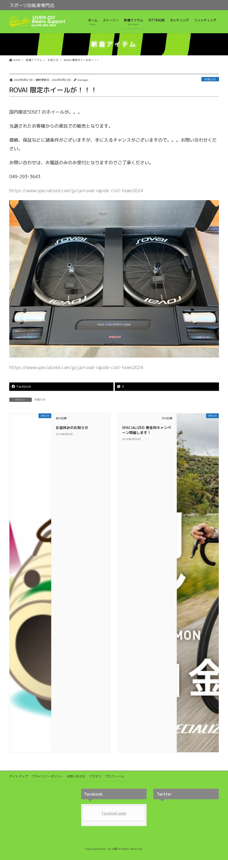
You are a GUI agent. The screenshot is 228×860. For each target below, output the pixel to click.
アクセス (95, 776)
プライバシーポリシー (47, 776)
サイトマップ (18, 776)
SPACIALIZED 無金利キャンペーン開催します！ (146, 430)
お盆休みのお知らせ (72, 427)
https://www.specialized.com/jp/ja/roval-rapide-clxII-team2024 (76, 190)
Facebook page (114, 813)
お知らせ (210, 79)
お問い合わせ (76, 776)
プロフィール (114, 776)
